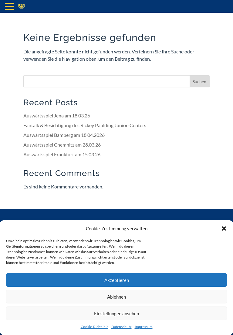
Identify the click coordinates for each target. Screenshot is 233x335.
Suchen (199, 81)
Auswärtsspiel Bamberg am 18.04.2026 (64, 135)
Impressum (144, 326)
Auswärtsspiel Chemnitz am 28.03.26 (62, 144)
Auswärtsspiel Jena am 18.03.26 (56, 115)
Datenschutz (121, 326)
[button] (224, 228)
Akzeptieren (116, 280)
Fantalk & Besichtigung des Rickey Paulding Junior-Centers (84, 125)
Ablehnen (116, 296)
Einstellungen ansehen (116, 313)
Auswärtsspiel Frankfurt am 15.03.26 (61, 154)
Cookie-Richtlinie (94, 326)
